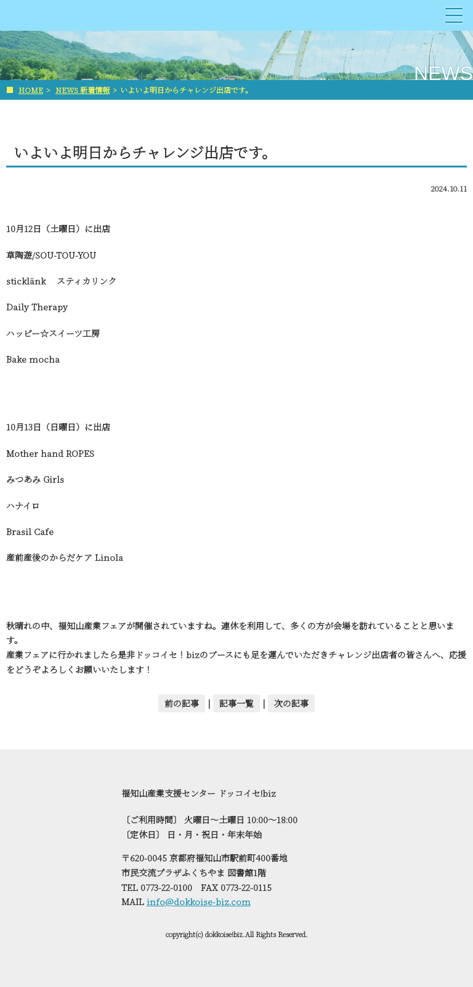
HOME (30, 89)
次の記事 (291, 703)
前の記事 (181, 703)
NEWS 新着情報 (82, 89)
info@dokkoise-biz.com (199, 901)
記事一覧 (236, 703)
